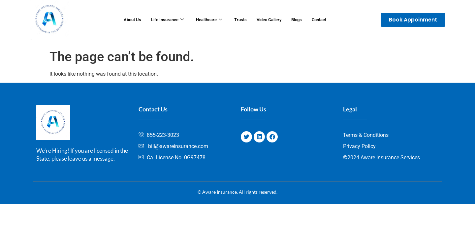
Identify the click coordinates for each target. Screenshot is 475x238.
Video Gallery (272, 20)
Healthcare (207, 20)
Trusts (240, 20)
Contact (328, 20)
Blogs (303, 20)
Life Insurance (161, 20)
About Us (123, 20)
